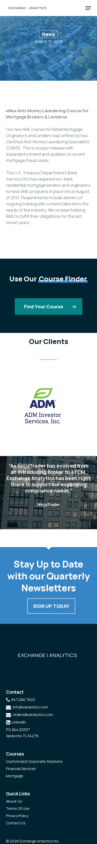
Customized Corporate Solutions (34, 761)
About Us (14, 801)
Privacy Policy (17, 815)
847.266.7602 (23, 699)
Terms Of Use (17, 808)
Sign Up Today (51, 606)
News (48, 34)
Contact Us (16, 822)
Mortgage (14, 775)
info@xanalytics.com (30, 707)
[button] (88, 8)
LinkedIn (19, 722)
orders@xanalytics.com (33, 714)
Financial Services (21, 768)
